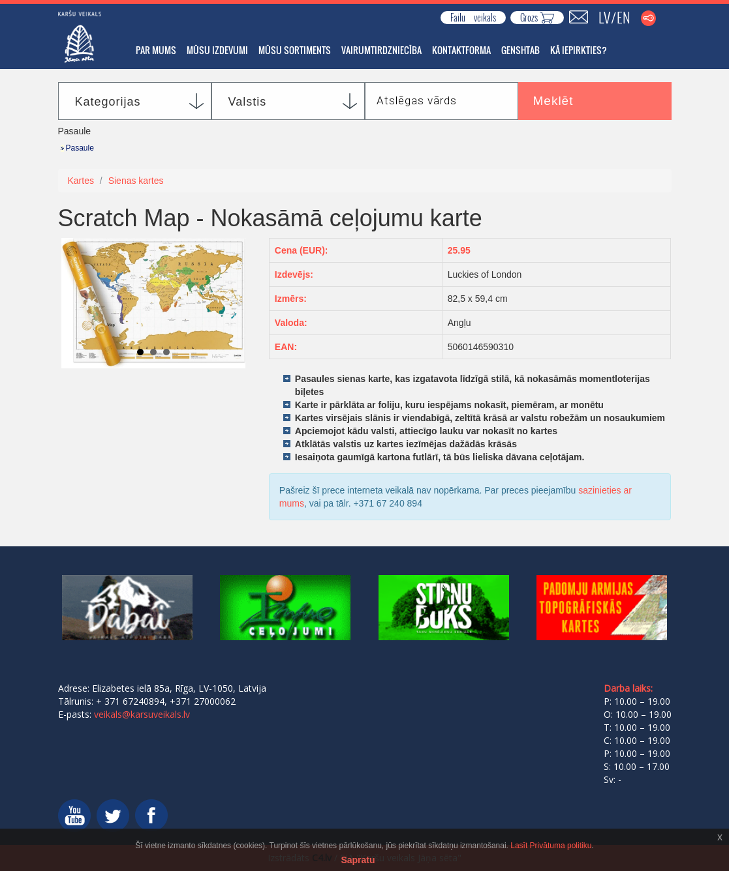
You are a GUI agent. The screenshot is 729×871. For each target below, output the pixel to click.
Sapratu (358, 860)
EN (623, 17)
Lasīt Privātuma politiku (550, 845)
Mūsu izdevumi (217, 50)
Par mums (156, 50)
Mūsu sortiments (294, 50)
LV (604, 17)
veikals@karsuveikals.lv (142, 714)
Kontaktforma (461, 50)
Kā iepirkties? (578, 50)
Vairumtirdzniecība (381, 50)
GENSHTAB (520, 50)
